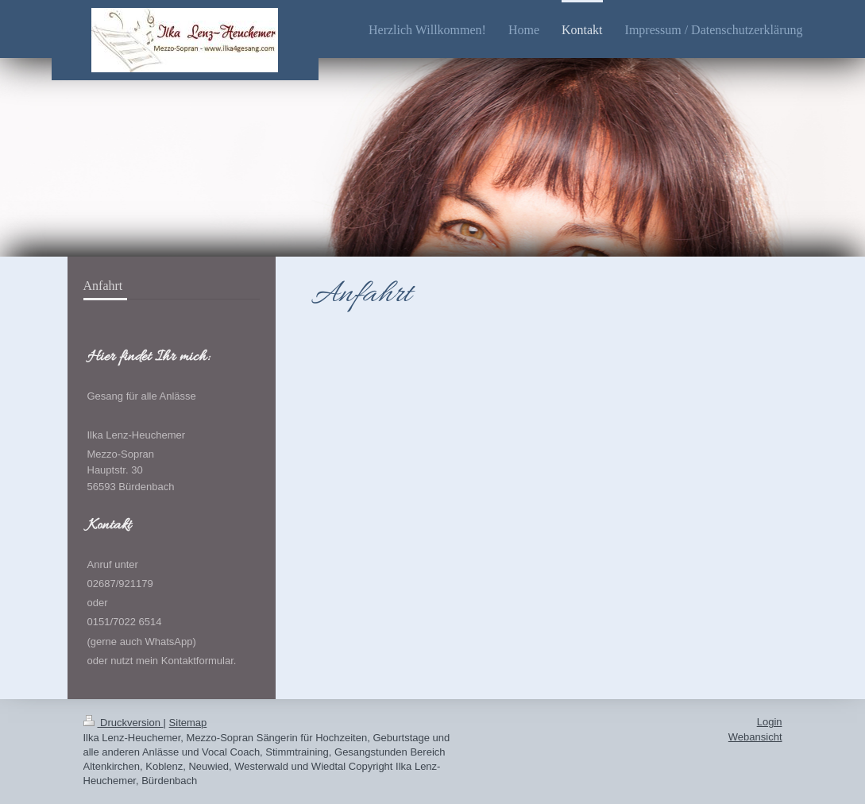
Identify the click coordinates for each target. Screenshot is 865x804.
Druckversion (123, 723)
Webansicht (755, 737)
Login (769, 722)
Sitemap (188, 723)
